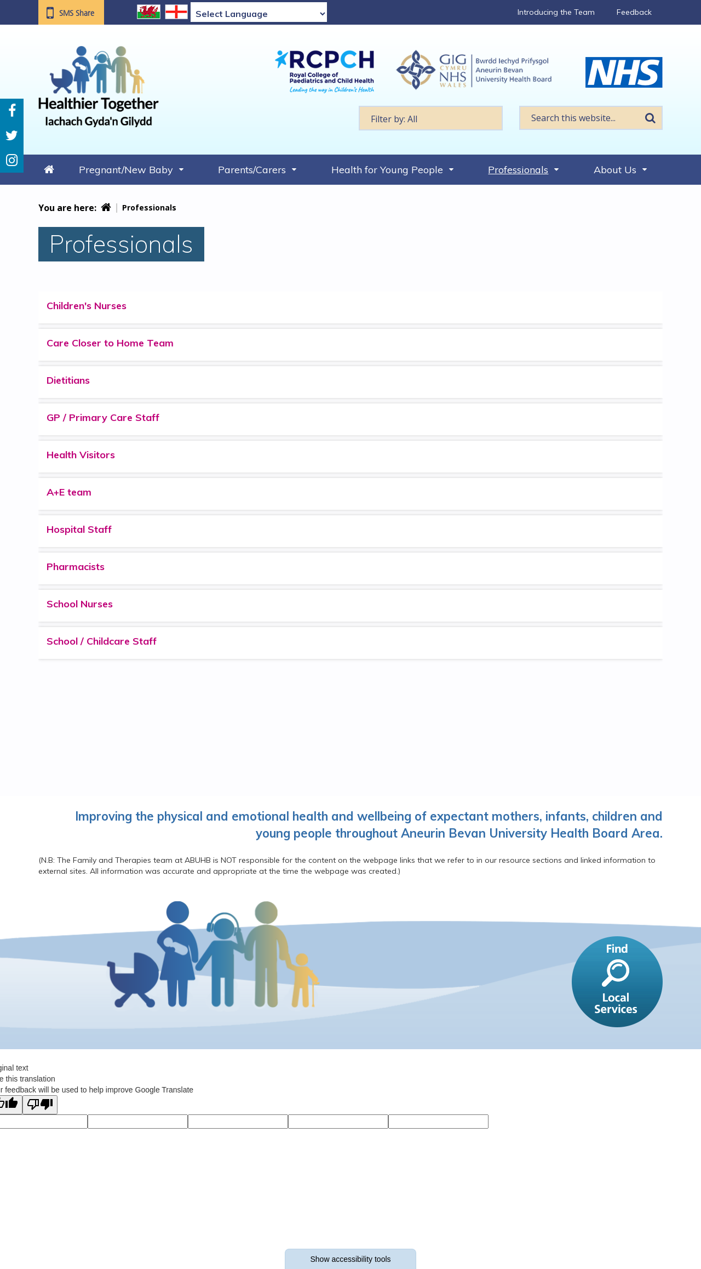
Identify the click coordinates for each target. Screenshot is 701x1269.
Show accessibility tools (350, 1259)
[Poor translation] (40, 1104)
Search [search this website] (650, 118)
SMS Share (76, 13)
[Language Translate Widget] (259, 13)
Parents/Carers (252, 169)
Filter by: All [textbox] (394, 119)
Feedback (634, 12)
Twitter (11, 136)
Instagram (12, 160)
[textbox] (431, 118)
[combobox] (431, 118)
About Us (615, 169)
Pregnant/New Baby (126, 169)
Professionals (518, 169)
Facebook (12, 111)
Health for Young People (387, 169)
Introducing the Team (556, 12)
